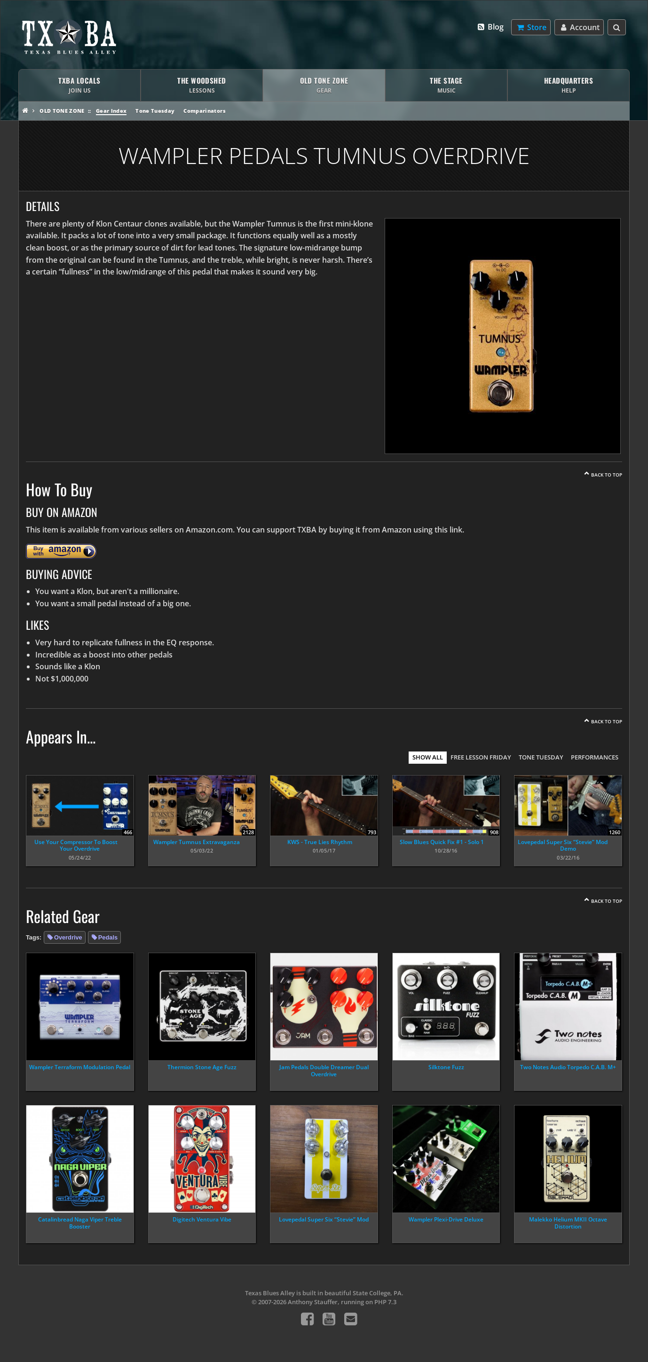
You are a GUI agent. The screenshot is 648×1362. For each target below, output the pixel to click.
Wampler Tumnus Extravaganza (196, 842)
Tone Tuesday (154, 110)
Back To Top (606, 474)
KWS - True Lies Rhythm (319, 842)
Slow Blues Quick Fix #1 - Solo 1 (442, 842)
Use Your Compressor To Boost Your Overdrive (76, 845)
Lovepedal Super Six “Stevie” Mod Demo (563, 845)
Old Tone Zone (62, 110)
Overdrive (68, 937)
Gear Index (111, 110)
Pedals (108, 937)
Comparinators (204, 110)
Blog (490, 26)
